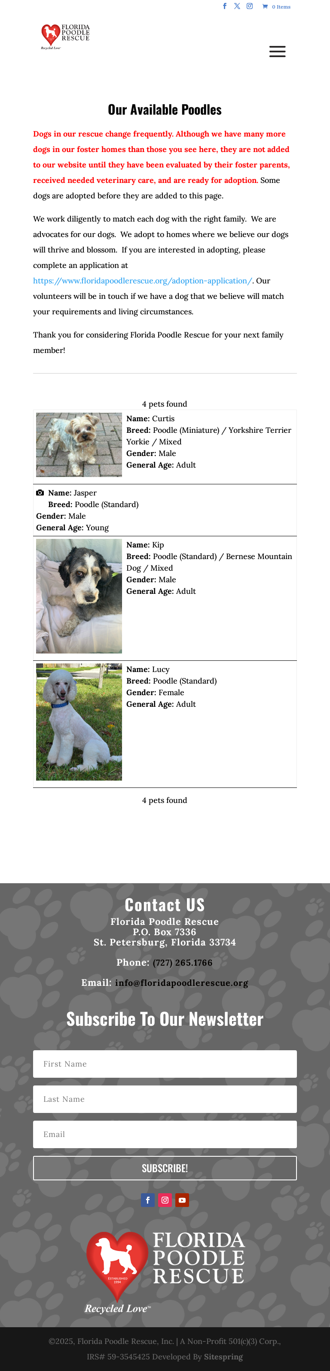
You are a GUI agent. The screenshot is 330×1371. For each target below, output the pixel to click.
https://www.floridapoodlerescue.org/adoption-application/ (142, 281)
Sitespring (223, 1357)
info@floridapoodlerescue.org (181, 982)
